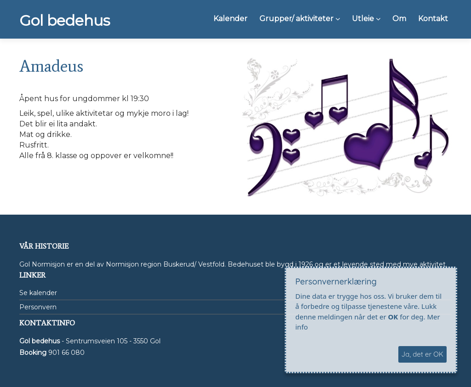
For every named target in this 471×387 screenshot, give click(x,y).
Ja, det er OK (422, 354)
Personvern (38, 307)
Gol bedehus (64, 20)
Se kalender (38, 293)
